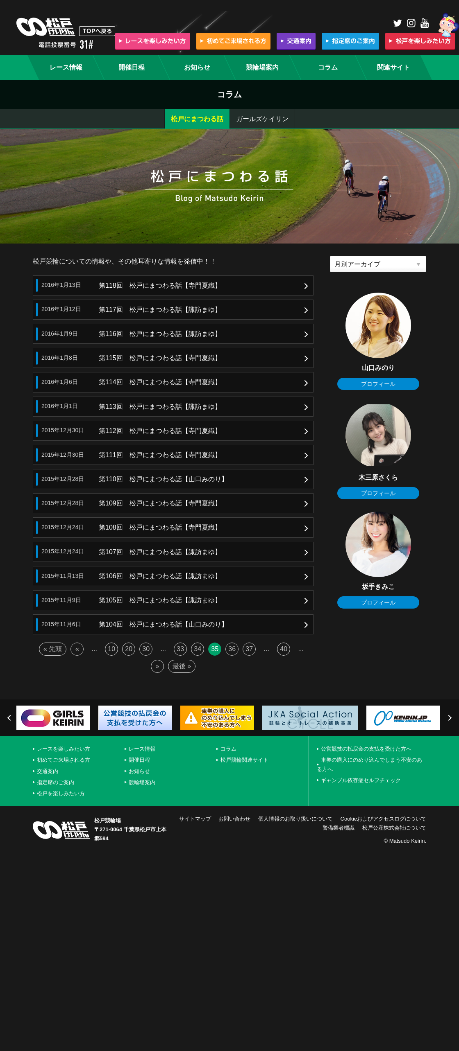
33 (180, 648)
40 (283, 648)
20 (128, 648)
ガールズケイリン (262, 118)
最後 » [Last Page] (182, 666)
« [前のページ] (77, 648)
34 (197, 648)
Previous (10, 718)
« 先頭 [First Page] (52, 648)
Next (449, 718)
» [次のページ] (157, 666)
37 (249, 648)
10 (111, 648)
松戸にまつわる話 (197, 118)
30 (146, 648)
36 (232, 648)
